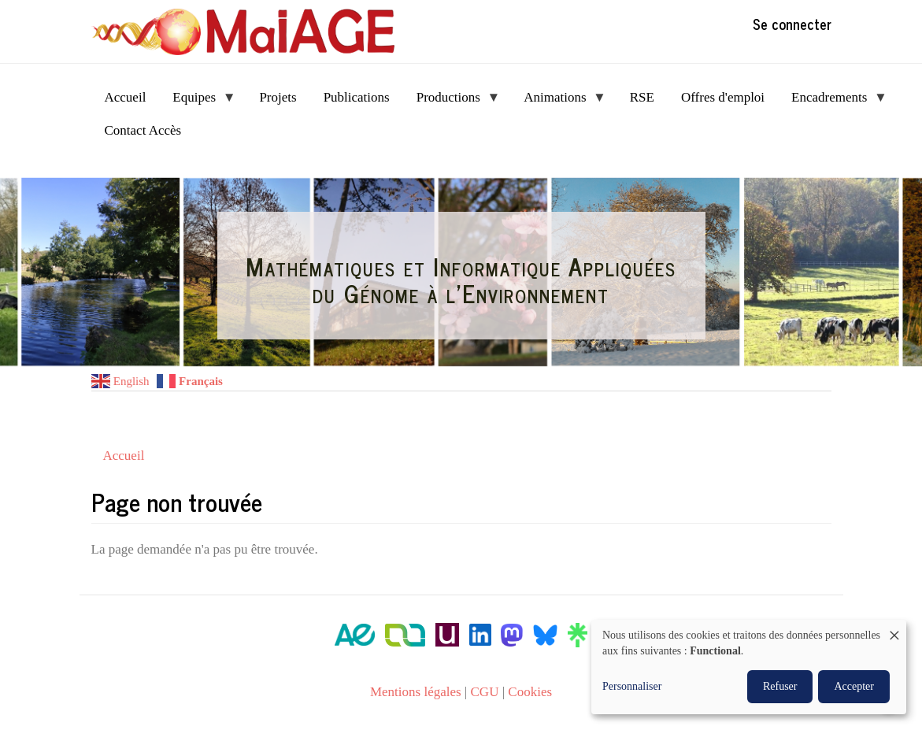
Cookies (530, 691)
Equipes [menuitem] (197, 102)
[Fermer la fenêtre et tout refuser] (894, 629)
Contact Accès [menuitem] (143, 130)
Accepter (854, 686)
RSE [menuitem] (642, 97)
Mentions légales (415, 691)
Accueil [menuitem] (125, 97)
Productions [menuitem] (452, 102)
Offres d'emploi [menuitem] (723, 97)
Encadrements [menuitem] (832, 102)
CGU (485, 691)
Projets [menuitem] (277, 97)
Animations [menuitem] (558, 102)
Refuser (780, 686)
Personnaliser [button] (631, 686)
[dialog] (748, 667)
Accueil (124, 455)
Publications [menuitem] (357, 97)
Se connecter (792, 23)
